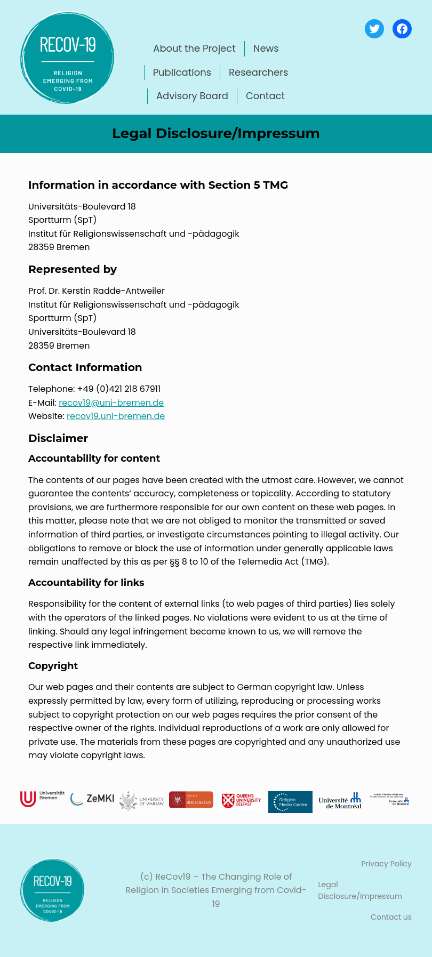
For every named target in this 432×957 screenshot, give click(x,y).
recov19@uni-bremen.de (111, 403)
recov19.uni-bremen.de (116, 416)
